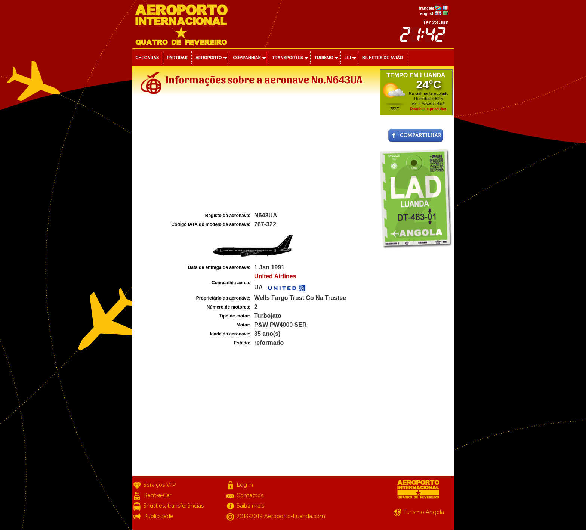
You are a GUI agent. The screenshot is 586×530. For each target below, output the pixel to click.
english (427, 13)
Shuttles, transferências (173, 505)
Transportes (287, 57)
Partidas (177, 57)
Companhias (247, 57)
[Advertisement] (255, 154)
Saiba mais (250, 505)
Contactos (250, 495)
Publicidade (158, 516)
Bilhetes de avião (382, 57)
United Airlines (275, 276)
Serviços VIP (159, 484)
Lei (348, 57)
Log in (245, 484)
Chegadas (147, 57)
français (426, 8)
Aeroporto (208, 57)
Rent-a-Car (157, 495)
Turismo (323, 57)
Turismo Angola (423, 512)
